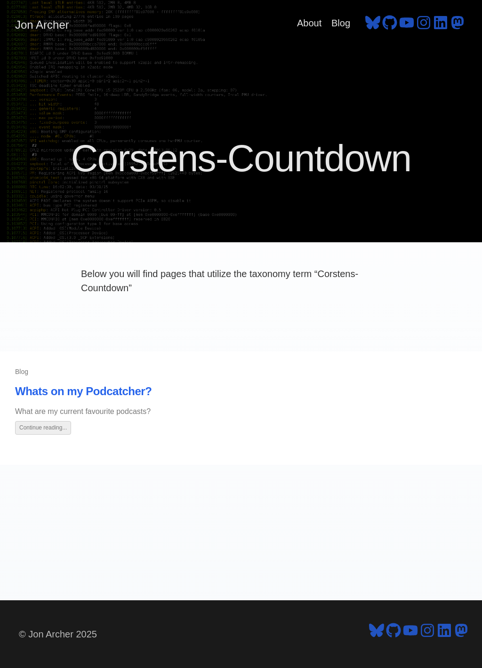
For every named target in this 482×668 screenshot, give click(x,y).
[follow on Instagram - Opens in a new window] (423, 25)
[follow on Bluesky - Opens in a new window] (372, 25)
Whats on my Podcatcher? (83, 391)
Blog (340, 23)
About (309, 23)
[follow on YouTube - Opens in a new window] (406, 25)
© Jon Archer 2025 (58, 634)
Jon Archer (42, 24)
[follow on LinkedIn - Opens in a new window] (440, 25)
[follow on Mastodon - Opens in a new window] (457, 25)
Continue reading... (43, 427)
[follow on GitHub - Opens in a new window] (389, 25)
